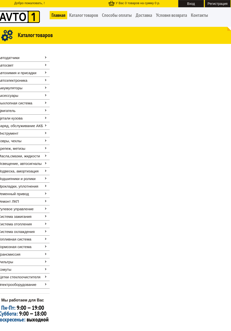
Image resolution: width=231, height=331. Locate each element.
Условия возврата (171, 15)
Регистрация (218, 4)
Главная (58, 15)
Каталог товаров (83, 15)
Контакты (199, 15)
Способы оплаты (117, 15)
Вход (191, 4)
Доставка (144, 15)
